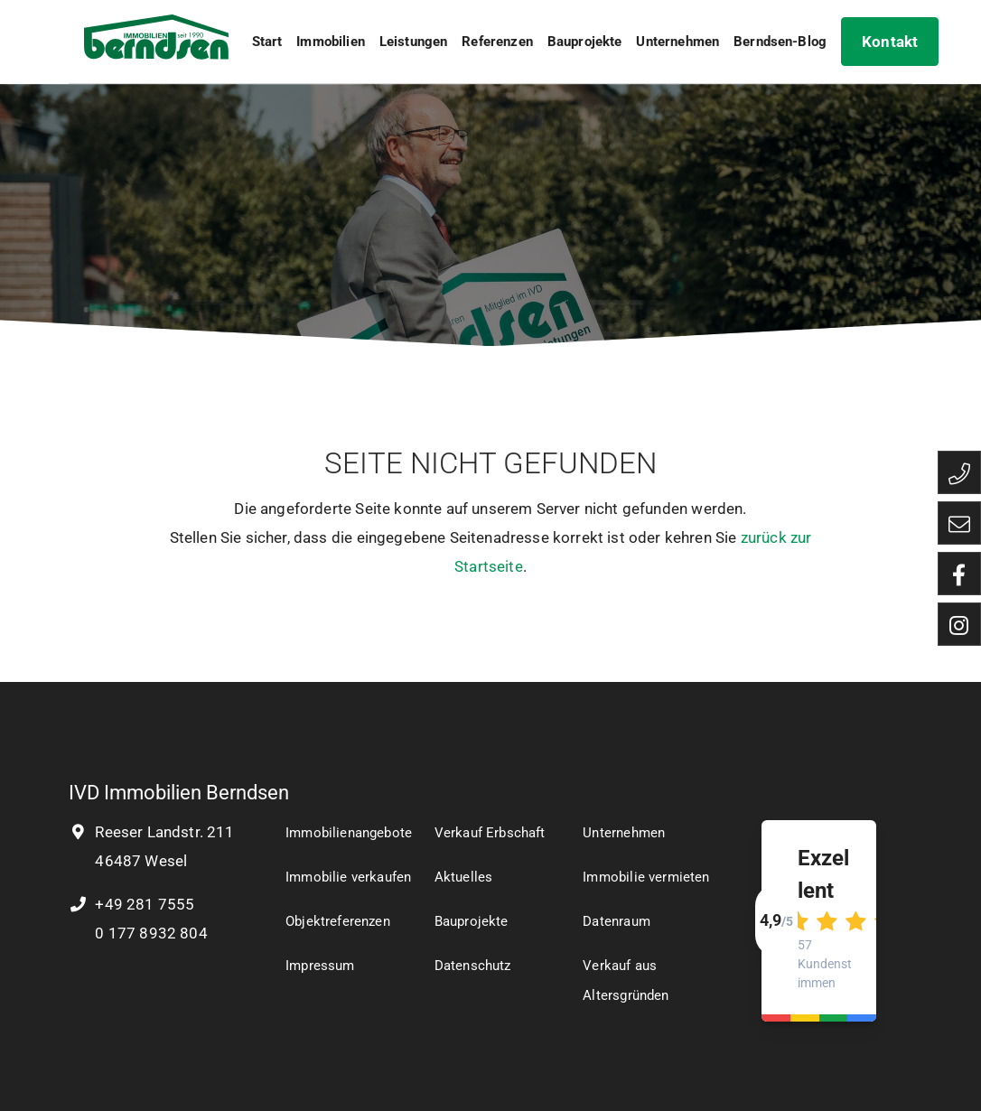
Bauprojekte (584, 41)
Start (267, 41)
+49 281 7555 (131, 904)
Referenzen (497, 41)
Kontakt (890, 42)
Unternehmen (677, 41)
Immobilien (330, 41)
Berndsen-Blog (780, 41)
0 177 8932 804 (149, 933)
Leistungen (413, 41)
